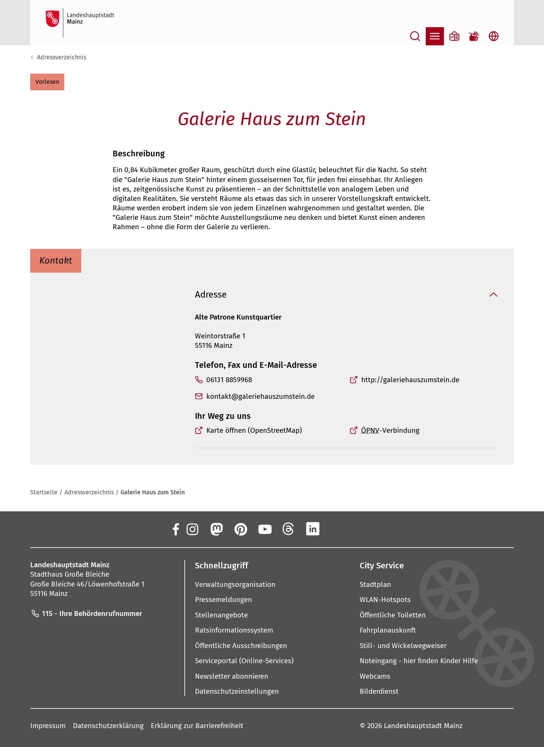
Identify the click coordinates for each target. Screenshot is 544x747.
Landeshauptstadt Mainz (423, 726)
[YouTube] (264, 529)
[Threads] (289, 529)
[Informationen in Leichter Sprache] (454, 36)
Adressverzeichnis (61, 57)
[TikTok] (361, 529)
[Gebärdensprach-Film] (474, 36)
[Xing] (337, 529)
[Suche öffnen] (415, 36)
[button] (47, 82)
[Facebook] (175, 529)
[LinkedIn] (313, 529)
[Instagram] (192, 529)
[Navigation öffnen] (435, 36)
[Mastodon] (216, 529)
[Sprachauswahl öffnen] (494, 36)
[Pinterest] (240, 529)
